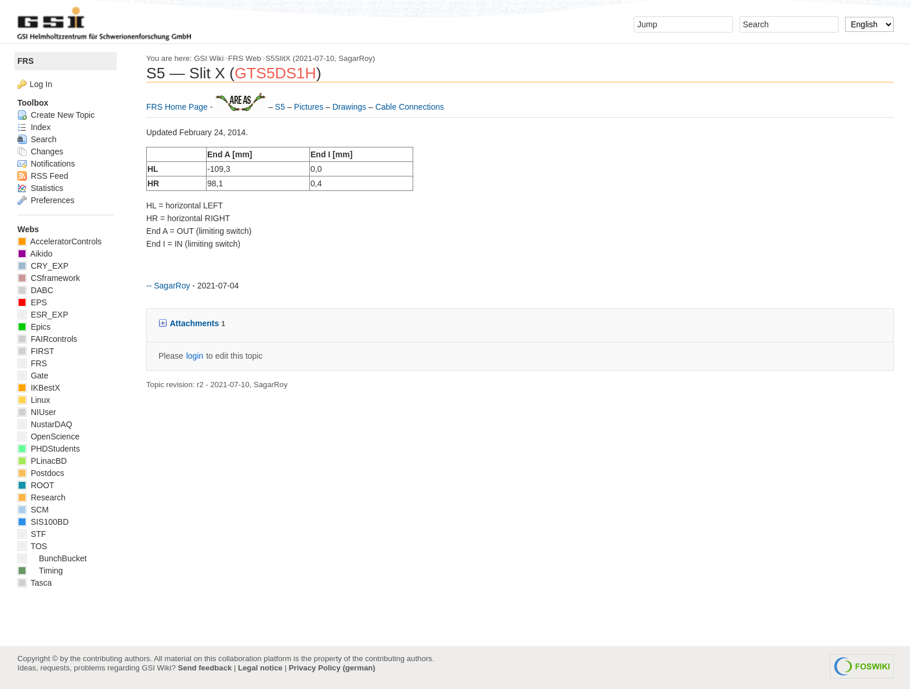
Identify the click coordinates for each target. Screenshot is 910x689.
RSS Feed (42, 176)
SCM (33, 509)
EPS (32, 302)
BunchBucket (51, 558)
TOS (32, 546)
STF (31, 534)
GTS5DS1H (275, 73)
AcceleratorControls (59, 241)
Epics (33, 326)
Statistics (40, 188)
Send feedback (205, 667)
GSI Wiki (208, 58)
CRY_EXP (42, 265)
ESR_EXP (42, 314)
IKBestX (38, 387)
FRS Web (244, 58)
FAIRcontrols (47, 339)
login (195, 355)
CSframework (48, 278)
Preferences (45, 200)
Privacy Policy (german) (332, 667)
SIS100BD (42, 521)
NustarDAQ (44, 424)
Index (33, 127)
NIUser (36, 412)
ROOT (35, 485)
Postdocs (40, 473)
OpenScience (48, 436)
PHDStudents (48, 448)
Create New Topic (56, 115)
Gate (32, 375)
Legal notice (260, 667)
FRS (25, 61)
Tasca (34, 582)
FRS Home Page (178, 106)
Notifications (46, 163)
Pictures (310, 106)
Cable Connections (409, 106)
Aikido (34, 253)
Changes (40, 151)
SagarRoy (355, 58)
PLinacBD (42, 461)
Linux (33, 400)
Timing (40, 570)
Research (41, 497)
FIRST (35, 351)
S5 (281, 106)
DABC (35, 290)
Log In (41, 84)
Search (36, 139)
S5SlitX (278, 58)
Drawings (351, 106)
